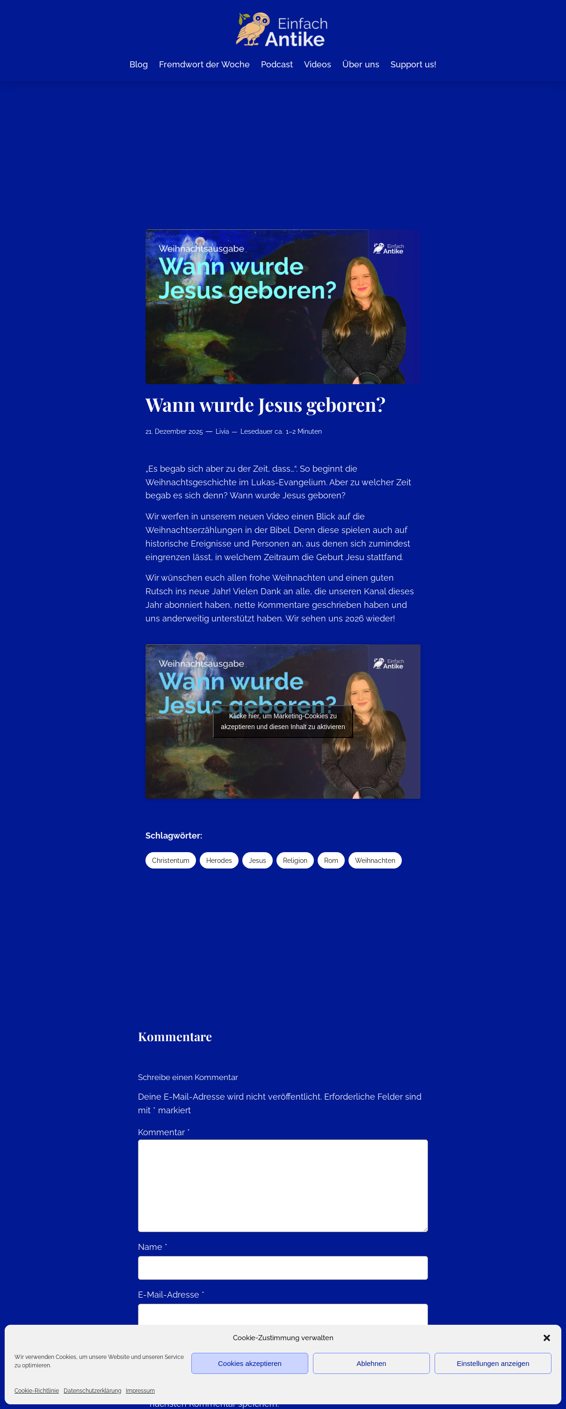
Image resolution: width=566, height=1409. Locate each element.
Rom (331, 860)
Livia (222, 431)
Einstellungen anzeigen (493, 1363)
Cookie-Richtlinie (37, 1390)
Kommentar (164, 1132)
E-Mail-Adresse (171, 1294)
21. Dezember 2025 (174, 431)
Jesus (257, 860)
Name (152, 1246)
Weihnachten (375, 860)
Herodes (219, 860)
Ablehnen (371, 1363)
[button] (546, 1338)
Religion (295, 860)
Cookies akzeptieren (250, 1363)
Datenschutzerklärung (92, 1390)
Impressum (140, 1390)
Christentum (170, 860)
